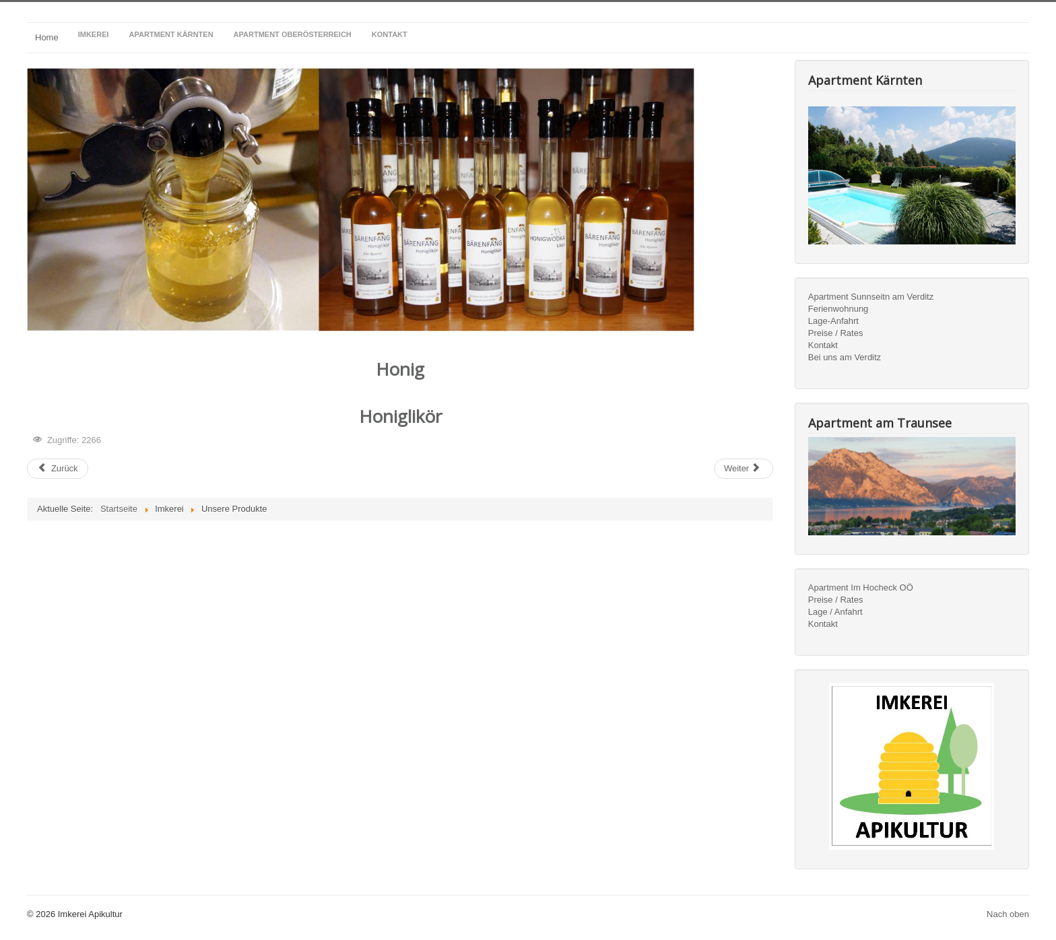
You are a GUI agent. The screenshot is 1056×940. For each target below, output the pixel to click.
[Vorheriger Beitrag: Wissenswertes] (57, 469)
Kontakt (823, 345)
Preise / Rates (835, 333)
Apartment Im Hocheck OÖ (860, 587)
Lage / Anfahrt (835, 612)
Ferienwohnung (838, 309)
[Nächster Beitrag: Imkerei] (743, 469)
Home (47, 37)
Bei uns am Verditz (844, 357)
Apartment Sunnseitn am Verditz (870, 297)
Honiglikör (400, 416)
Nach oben (1008, 914)
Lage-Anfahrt (833, 321)
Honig (400, 369)
